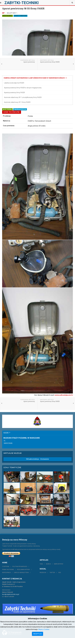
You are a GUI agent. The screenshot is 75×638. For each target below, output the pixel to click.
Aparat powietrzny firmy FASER (14, 92)
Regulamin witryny (23, 569)
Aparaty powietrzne (20, 15)
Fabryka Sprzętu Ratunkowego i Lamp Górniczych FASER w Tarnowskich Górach (35, 78)
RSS (59, 572)
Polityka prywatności (19, 566)
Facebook (43, 572)
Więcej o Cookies (43, 629)
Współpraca (6, 572)
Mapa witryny (58, 564)
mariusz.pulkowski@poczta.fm (64, 395)
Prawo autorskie (8, 569)
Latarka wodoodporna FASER (14, 83)
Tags (41, 564)
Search (48, 564)
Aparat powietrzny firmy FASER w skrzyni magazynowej (22, 88)
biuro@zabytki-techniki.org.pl (10, 594)
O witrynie (5, 566)
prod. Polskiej (7, 15)
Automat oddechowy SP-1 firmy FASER (17, 102)
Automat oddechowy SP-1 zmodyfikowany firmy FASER (23, 97)
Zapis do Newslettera (21, 572)
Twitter (52, 572)
